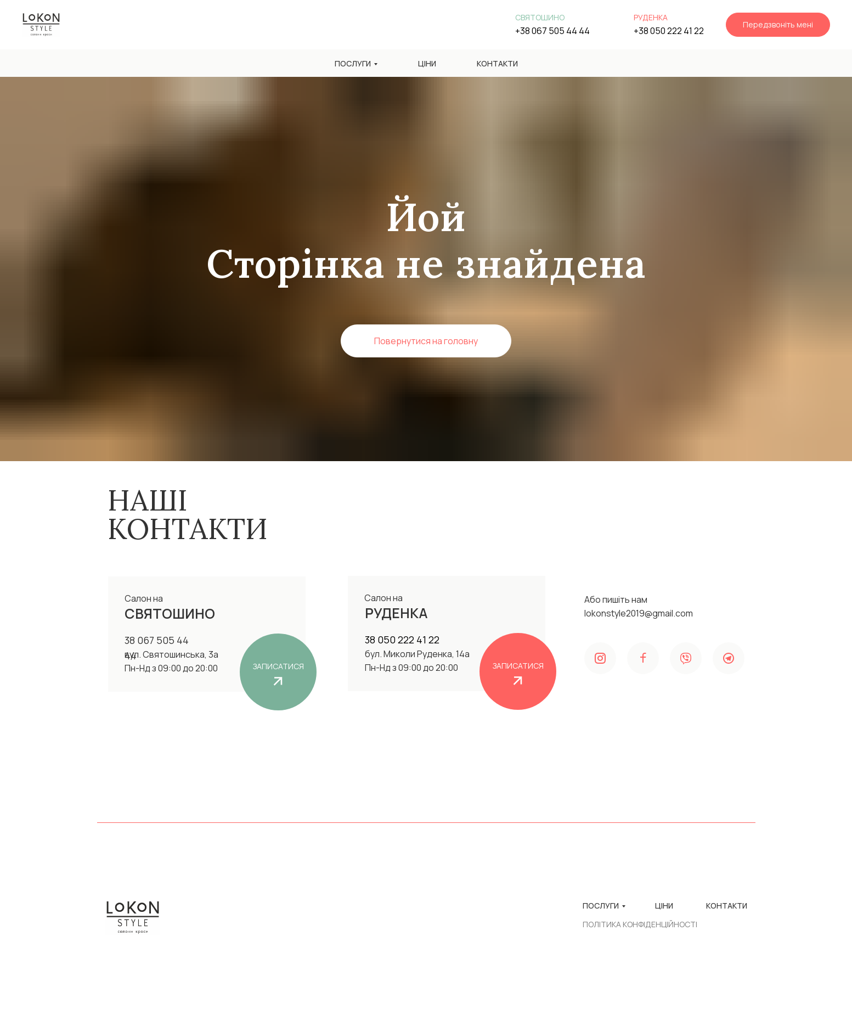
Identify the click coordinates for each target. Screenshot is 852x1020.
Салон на (383, 598)
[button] (778, 25)
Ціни (427, 63)
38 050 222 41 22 (402, 639)
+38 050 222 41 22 (669, 31)
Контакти (497, 63)
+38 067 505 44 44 (552, 31)
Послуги (601, 905)
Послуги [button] (353, 63)
